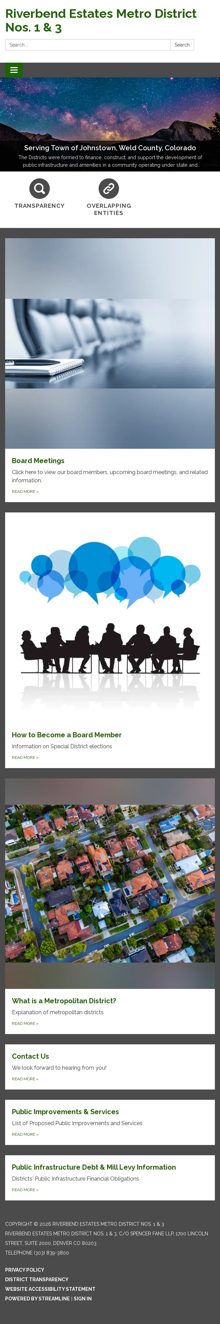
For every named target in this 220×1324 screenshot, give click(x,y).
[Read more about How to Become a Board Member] (110, 640)
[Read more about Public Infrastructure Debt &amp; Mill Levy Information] (110, 1177)
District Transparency (37, 1279)
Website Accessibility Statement (50, 1289)
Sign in (83, 1298)
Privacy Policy (24, 1270)
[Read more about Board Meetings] (110, 370)
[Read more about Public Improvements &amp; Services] (110, 1122)
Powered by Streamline (37, 1298)
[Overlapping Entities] (109, 197)
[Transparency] (39, 193)
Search (182, 45)
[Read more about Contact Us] (110, 1067)
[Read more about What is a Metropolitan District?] (110, 906)
